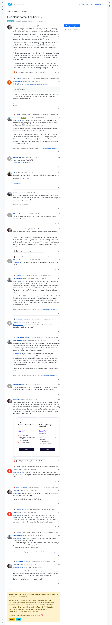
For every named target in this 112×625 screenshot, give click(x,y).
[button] (2, 619)
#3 (59, 117)
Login (18, 619)
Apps (81, 4)
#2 (59, 81)
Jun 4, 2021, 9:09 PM (27, 172)
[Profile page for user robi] (9, 173)
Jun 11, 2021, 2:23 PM (33, 260)
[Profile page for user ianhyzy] (9, 471)
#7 (59, 214)
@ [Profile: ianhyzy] (16, 493)
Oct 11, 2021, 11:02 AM (31, 399)
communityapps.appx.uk (50, 148)
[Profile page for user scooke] (9, 194)
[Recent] (2, 5)
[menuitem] (109, 2)
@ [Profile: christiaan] (17, 84)
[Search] (2, 20)
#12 (59, 340)
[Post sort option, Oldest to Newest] (72, 29)
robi (14, 172)
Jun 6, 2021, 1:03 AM (33, 214)
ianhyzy (15, 469)
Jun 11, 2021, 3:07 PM (38, 278)
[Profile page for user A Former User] (9, 158)
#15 (59, 469)
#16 (59, 490)
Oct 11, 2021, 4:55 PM (30, 512)
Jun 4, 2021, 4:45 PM (31, 26)
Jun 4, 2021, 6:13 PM (38, 117)
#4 (59, 157)
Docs (97, 4)
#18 (59, 535)
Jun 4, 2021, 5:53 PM (34, 81)
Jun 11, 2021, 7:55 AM (31, 229)
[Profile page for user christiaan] (9, 27)
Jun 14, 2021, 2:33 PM (38, 340)
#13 (59, 384)
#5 (59, 172)
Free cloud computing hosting (37, 84)
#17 (59, 512)
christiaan (16, 26)
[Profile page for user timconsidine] (9, 119)
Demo (92, 4)
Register (12, 619)
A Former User (17, 157)
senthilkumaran (17, 81)
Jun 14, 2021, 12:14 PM (33, 322)
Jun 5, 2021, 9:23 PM (29, 192)
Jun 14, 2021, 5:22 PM (33, 384)
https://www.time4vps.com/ (22, 162)
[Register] (109, 5)
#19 (59, 564)
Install (102, 4)
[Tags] (2, 9)
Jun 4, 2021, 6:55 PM (33, 157)
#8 (59, 229)
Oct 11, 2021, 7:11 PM (30, 564)
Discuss (10, 21)
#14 (59, 399)
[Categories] (2, 2)
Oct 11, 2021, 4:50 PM (31, 490)
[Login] (109, 2)
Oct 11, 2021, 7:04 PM (38, 535)
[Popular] (2, 13)
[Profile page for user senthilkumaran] (9, 82)
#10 (59, 278)
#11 (59, 322)
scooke (15, 192)
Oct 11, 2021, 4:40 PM (30, 469)
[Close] (57, 594)
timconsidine (17, 117)
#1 (59, 26)
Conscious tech (17, 183)
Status (86, 4)
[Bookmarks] (2, 16)
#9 (59, 260)
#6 (59, 192)
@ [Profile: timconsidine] (18, 325)
